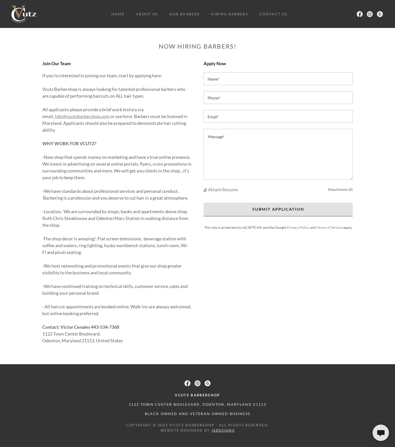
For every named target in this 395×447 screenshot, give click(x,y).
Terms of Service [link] (329, 227)
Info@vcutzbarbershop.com (81, 116)
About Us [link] (147, 14)
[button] (206, 189)
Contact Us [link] (273, 14)
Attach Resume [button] (223, 189)
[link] (24, 13)
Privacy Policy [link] (298, 227)
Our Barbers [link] (185, 14)
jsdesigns (223, 430)
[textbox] (278, 78)
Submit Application (278, 209)
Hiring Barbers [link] (229, 14)
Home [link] (117, 14)
